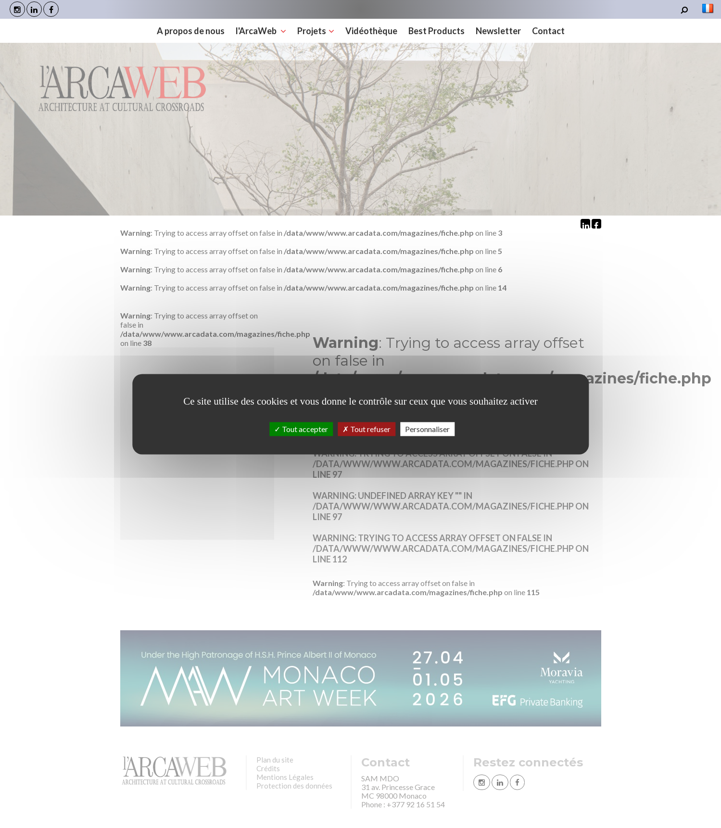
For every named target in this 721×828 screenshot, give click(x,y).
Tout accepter (301, 428)
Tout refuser (366, 428)
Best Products (436, 30)
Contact (548, 30)
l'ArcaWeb (261, 30)
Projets (315, 30)
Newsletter (498, 30)
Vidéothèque (371, 30)
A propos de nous (191, 30)
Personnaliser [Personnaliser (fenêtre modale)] (427, 428)
